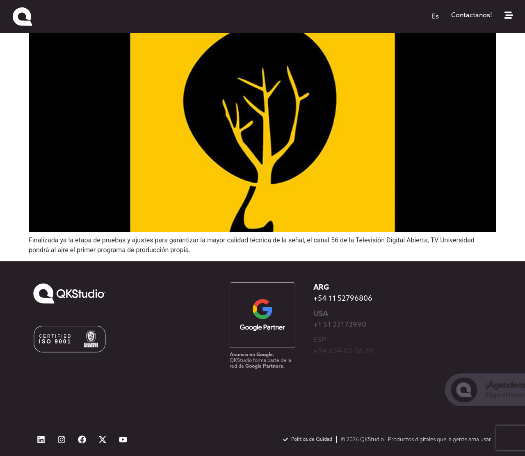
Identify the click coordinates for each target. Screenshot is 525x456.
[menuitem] (435, 17)
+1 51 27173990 (339, 325)
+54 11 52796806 (342, 299)
